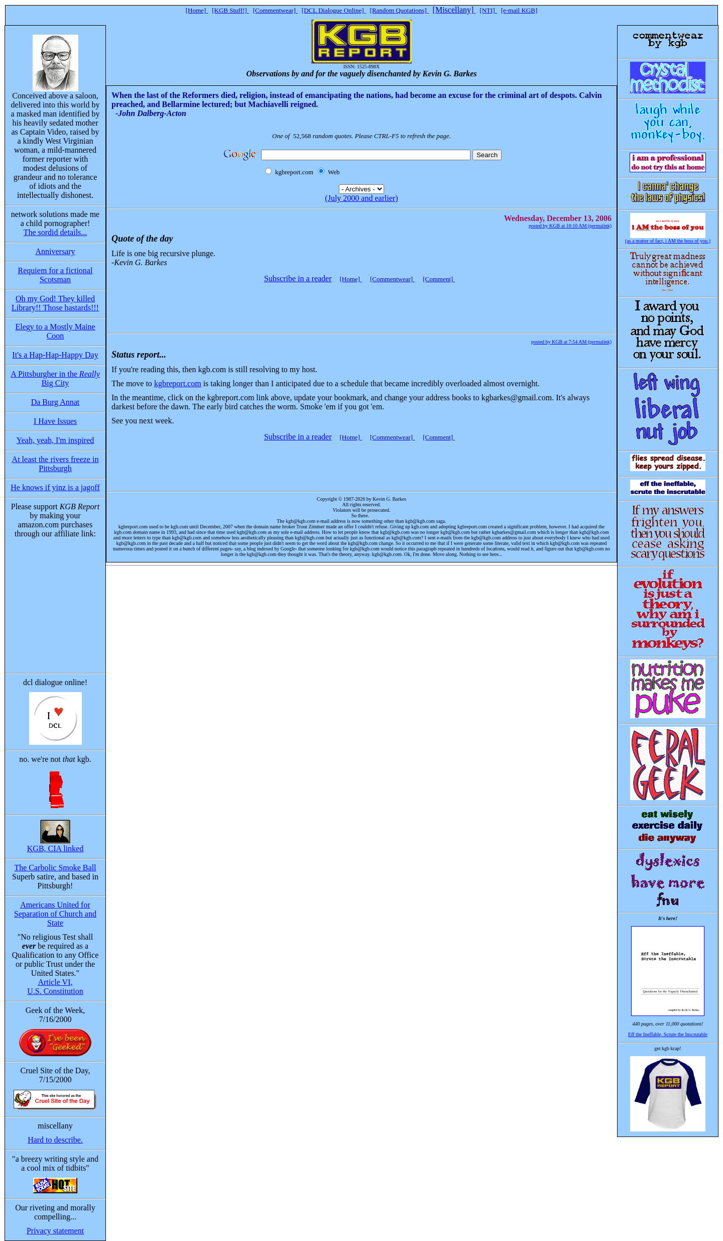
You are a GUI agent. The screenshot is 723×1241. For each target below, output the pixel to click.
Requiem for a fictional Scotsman (55, 275)
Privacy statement (55, 1230)
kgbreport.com (177, 383)
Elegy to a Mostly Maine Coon (55, 331)
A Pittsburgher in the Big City (55, 378)
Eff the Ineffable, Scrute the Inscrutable (667, 1034)
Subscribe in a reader (298, 278)
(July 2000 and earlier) (361, 198)
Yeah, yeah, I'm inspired (55, 440)
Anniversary (55, 251)
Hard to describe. (55, 1140)
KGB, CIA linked (55, 848)
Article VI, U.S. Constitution (55, 986)
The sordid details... (55, 232)
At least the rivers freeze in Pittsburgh (55, 464)
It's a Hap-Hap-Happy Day (55, 355)
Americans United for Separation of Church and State (55, 913)
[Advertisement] (359, 303)
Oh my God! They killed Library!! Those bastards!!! (55, 303)
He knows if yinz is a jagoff (55, 487)
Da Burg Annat (55, 402)
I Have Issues (55, 421)
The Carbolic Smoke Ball (55, 867)
